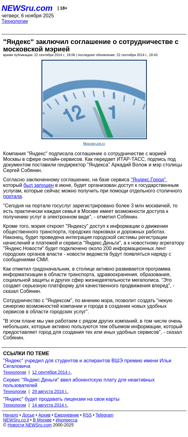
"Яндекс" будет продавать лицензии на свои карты (61, 399)
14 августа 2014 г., (50, 405)
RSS (87, 415)
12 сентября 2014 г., (52, 372)
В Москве (42, 419)
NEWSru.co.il (16, 419)
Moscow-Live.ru (94, 143)
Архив (44, 415)
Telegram (105, 415)
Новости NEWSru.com (29, 424)
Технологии (15, 21)
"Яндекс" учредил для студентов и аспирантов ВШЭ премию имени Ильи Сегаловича (87, 363)
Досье (28, 415)
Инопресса (67, 419)
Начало (10, 415)
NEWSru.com (27, 8)
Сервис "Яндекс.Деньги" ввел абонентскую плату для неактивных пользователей (79, 382)
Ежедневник (67, 415)
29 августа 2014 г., (50, 391)
